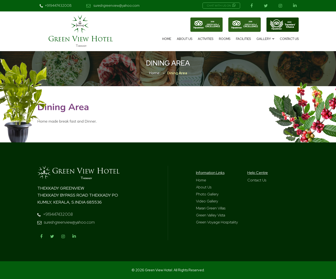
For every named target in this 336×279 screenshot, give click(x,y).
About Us (184, 39)
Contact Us (289, 39)
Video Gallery (207, 201)
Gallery (263, 39)
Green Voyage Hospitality (217, 222)
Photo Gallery (207, 194)
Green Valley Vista (210, 215)
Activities (205, 39)
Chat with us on (221, 5)
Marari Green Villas (210, 208)
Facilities (243, 39)
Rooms (224, 39)
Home (166, 39)
